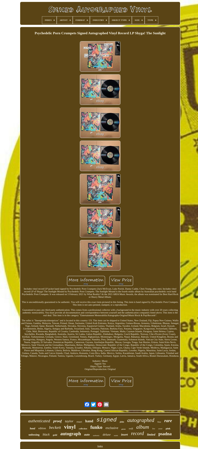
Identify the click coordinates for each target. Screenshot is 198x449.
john (122, 422)
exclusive (112, 428)
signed (106, 420)
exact (79, 421)
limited (151, 434)
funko (96, 427)
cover (160, 429)
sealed (116, 435)
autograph (70, 433)
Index (100, 446)
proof (57, 421)
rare (168, 420)
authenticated (39, 421)
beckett (55, 427)
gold (55, 435)
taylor (69, 421)
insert (124, 434)
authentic (96, 435)
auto (87, 434)
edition (42, 428)
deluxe (107, 434)
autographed (140, 420)
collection (83, 428)
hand (89, 421)
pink (168, 428)
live (153, 429)
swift (131, 428)
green (123, 429)
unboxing (34, 434)
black (46, 434)
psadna (165, 433)
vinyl (70, 427)
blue (159, 422)
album (142, 427)
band (32, 428)
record (137, 433)
